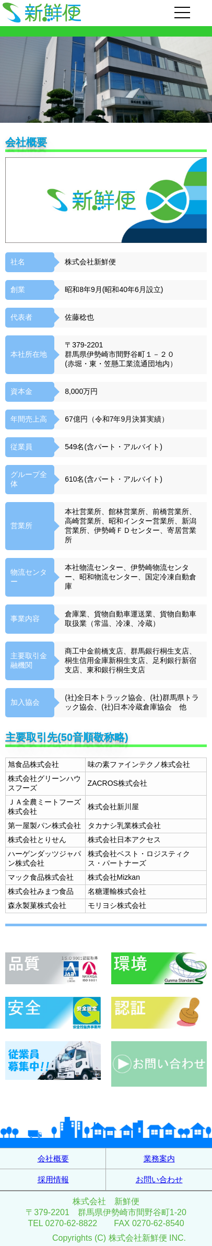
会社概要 (53, 1158)
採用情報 (53, 1179)
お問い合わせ (159, 1179)
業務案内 (159, 1158)
